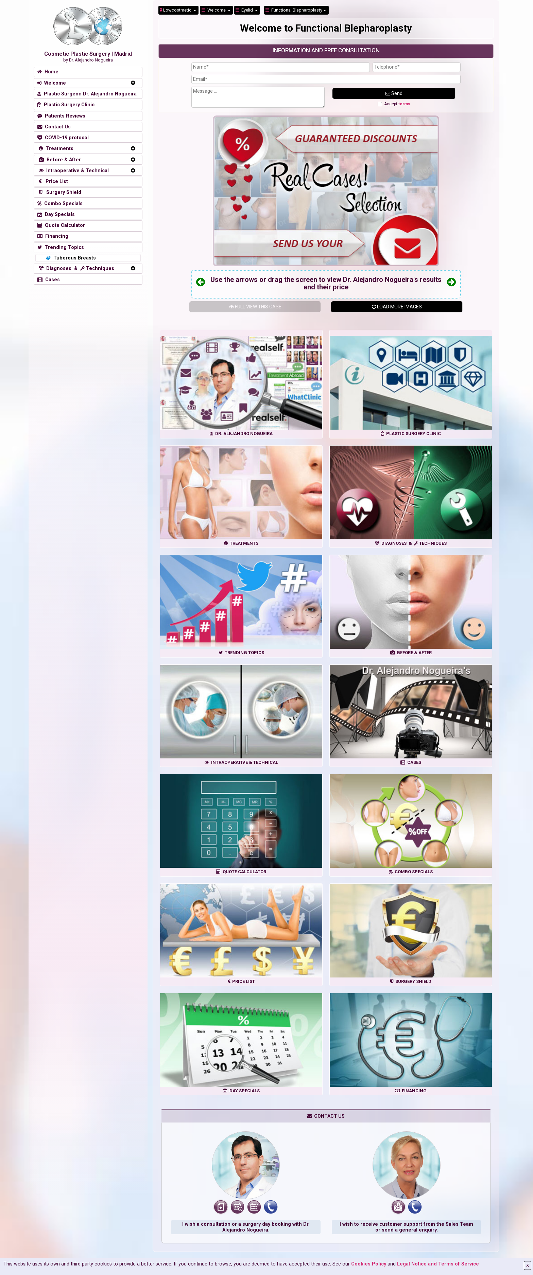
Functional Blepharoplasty (293, 10)
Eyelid (245, 10)
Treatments (55, 148)
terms (404, 104)
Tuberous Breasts (70, 258)
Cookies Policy (368, 1264)
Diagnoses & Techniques (75, 268)
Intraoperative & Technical (73, 171)
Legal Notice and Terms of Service (438, 1264)
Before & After (59, 160)
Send (393, 93)
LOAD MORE (397, 306)
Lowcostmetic (176, 10)
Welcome (214, 10)
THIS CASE (255, 306)
